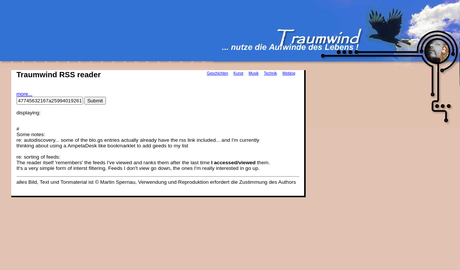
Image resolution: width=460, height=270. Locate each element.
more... (25, 94)
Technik (270, 73)
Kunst (238, 73)
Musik (254, 73)
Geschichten (217, 73)
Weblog (289, 73)
